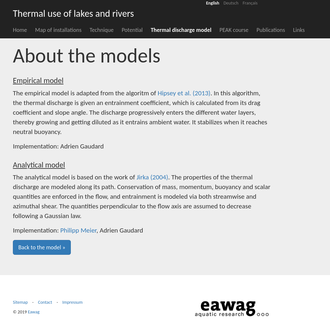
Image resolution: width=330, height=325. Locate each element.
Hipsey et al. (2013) (184, 93)
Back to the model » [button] (41, 247)
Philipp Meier (78, 230)
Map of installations (58, 29)
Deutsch (230, 3)
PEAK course (234, 29)
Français (250, 3)
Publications (271, 29)
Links (299, 29)
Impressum (72, 302)
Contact (45, 302)
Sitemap (20, 302)
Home (20, 29)
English (212, 3)
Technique (102, 29)
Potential (132, 29)
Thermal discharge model (181, 29)
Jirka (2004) (152, 177)
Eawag (33, 312)
